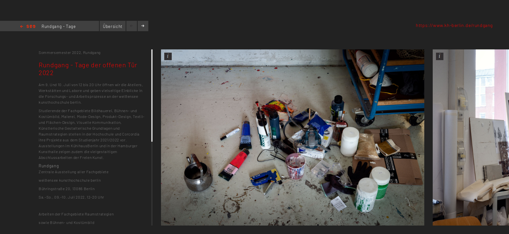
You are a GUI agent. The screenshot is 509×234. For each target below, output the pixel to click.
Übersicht (113, 26)
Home (27, 26)
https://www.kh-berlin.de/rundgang (454, 25)
